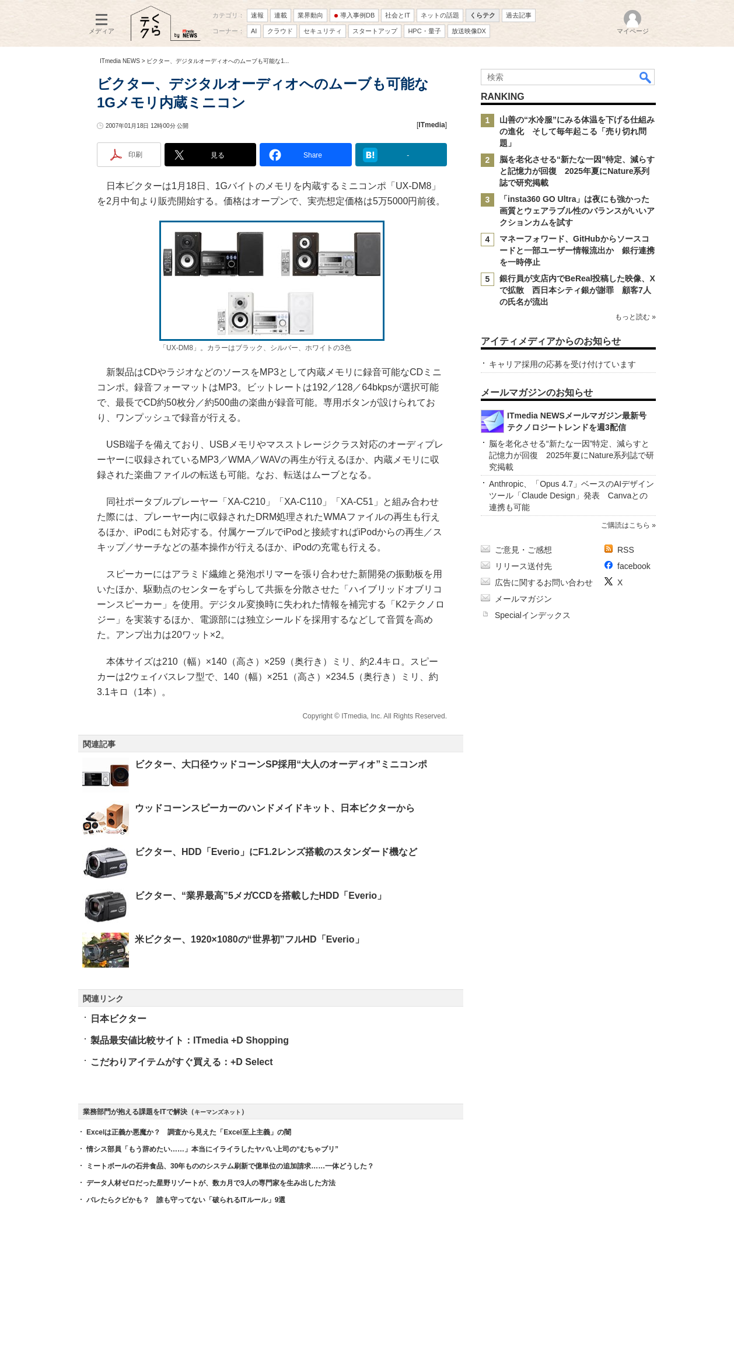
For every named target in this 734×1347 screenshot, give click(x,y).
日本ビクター (118, 1019)
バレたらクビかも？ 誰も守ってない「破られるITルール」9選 (185, 1200)
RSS (625, 549)
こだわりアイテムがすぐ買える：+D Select (181, 1062)
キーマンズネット (217, 1112)
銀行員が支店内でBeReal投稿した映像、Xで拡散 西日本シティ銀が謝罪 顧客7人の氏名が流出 (577, 290)
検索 (646, 77)
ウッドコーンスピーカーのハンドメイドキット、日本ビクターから (275, 808)
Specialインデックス (533, 615)
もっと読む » (635, 317)
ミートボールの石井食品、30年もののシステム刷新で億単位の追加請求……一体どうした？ (230, 1166)
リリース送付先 (523, 566)
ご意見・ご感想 (523, 549)
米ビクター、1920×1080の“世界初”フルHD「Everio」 (249, 939)
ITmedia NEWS (120, 61)
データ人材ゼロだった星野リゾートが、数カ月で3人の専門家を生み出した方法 (210, 1183)
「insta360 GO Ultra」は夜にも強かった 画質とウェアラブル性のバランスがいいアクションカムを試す (578, 210)
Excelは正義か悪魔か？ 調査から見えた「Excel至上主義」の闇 (188, 1132)
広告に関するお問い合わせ (544, 582)
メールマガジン (523, 598)
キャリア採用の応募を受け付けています (562, 364)
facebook (634, 566)
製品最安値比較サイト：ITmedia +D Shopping (189, 1040)
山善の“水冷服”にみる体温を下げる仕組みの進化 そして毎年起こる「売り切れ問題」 (577, 131)
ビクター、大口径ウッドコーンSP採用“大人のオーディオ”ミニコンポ (281, 764)
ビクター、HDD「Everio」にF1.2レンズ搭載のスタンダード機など (276, 852)
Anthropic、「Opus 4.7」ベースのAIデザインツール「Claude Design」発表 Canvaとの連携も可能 (571, 495)
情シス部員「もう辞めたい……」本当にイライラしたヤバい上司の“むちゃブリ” (212, 1149)
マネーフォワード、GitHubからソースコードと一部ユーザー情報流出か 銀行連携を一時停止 (577, 250)
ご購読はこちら (625, 525)
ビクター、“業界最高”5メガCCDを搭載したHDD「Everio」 (260, 896)
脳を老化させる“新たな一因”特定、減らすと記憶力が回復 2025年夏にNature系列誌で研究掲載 (577, 171)
